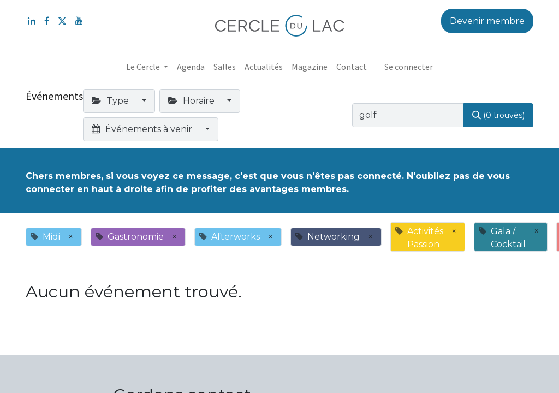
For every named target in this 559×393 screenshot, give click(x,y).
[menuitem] (191, 67)
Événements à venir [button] (143, 129)
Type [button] (111, 101)
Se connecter (408, 66)
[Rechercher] (498, 115)
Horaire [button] (192, 101)
